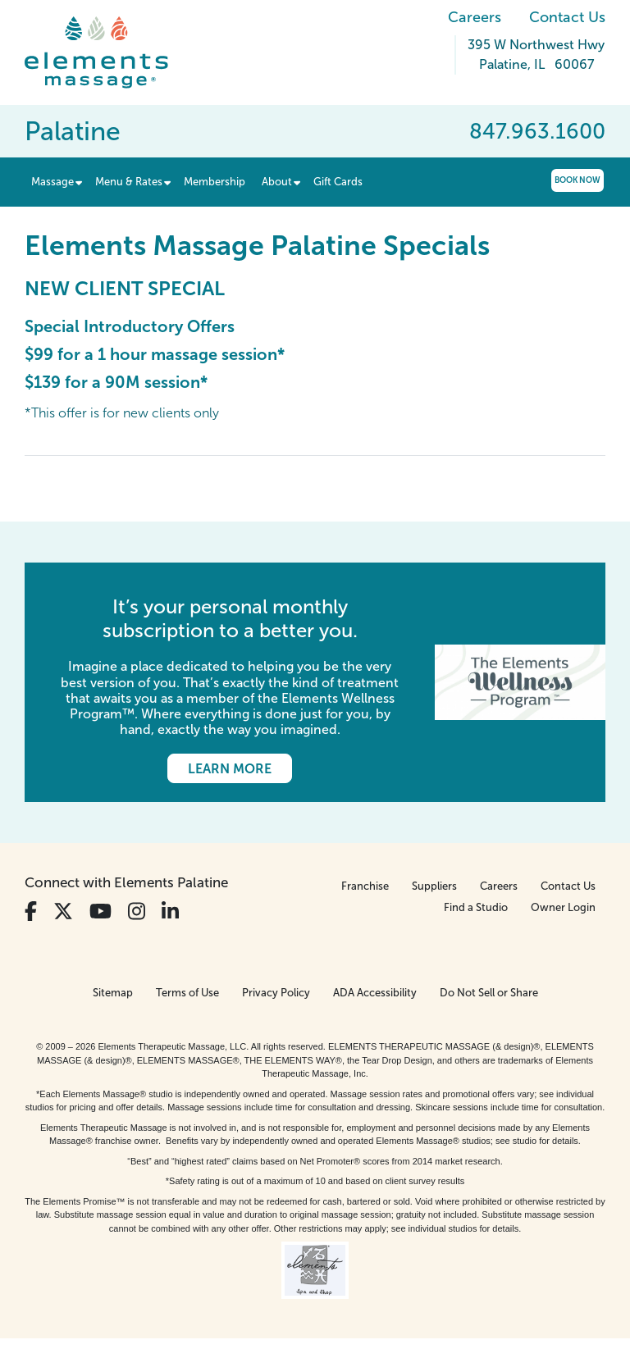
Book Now (577, 180)
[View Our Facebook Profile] (30, 911)
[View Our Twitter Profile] (63, 911)
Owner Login (563, 907)
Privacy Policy (276, 993)
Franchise (365, 886)
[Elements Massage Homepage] (109, 52)
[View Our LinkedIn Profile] (170, 911)
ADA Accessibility (375, 993)
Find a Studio (476, 907)
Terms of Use (187, 993)
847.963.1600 (537, 131)
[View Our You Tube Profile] (100, 911)
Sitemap (113, 993)
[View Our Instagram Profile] (136, 911)
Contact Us (567, 17)
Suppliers (434, 886)
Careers (474, 17)
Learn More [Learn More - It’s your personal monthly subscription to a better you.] (230, 769)
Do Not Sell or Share (489, 993)
